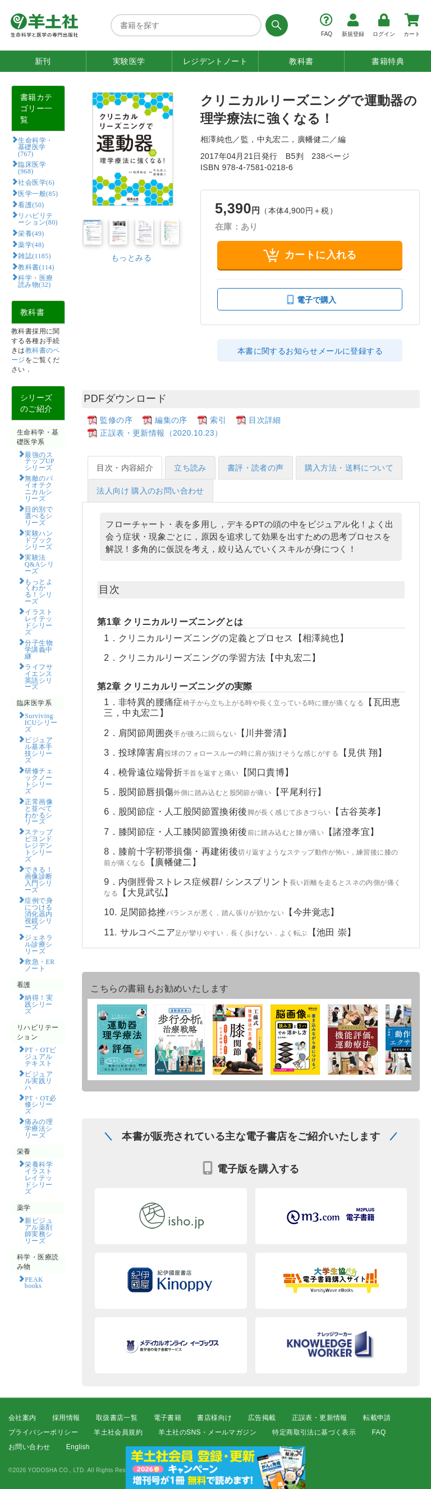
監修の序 (116, 419)
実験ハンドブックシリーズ (39, 539)
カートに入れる (310, 255)
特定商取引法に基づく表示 (314, 1432)
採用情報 (66, 1418)
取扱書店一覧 (116, 1418)
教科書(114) (36, 266)
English (78, 1447)
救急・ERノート (40, 964)
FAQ (379, 1432)
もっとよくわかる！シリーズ (39, 591)
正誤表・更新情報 (319, 1418)
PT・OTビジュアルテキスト (41, 1056)
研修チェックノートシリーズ (39, 780)
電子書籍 (168, 1418)
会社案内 (22, 1418)
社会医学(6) (36, 182)
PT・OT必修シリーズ (41, 1104)
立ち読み (190, 467)
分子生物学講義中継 (39, 649)
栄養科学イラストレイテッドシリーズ (39, 1177)
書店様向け (214, 1418)
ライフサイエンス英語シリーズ (39, 676)
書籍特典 (388, 61)
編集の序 (171, 419)
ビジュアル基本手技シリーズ (39, 749)
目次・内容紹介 (125, 467)
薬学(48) (31, 244)
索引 (218, 419)
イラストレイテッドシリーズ (39, 621)
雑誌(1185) (34, 255)
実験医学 (129, 61)
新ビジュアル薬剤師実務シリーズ (39, 1230)
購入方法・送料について (349, 467)
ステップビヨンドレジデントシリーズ (39, 845)
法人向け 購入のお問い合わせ (150, 490)
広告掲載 (262, 1418)
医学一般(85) (38, 193)
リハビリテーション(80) (38, 218)
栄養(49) (31, 233)
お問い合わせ (29, 1447)
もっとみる (131, 257)
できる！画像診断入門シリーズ (39, 879)
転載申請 (377, 1418)
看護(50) (31, 204)
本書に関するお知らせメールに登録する (310, 350)
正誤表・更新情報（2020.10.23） (161, 432)
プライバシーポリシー (43, 1432)
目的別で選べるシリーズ (39, 515)
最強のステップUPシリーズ (39, 461)
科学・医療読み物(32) (35, 280)
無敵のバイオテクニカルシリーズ (39, 487)
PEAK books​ (38, 1282)
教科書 (301, 61)
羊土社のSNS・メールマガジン (207, 1432)
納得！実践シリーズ (39, 1004)
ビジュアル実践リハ (39, 1080)
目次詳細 (265, 419)
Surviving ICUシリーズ (41, 722)
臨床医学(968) (32, 167)
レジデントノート (215, 61)
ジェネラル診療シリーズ (39, 944)
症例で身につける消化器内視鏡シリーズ (39, 913)
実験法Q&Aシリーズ (39, 564)
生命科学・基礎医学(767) (35, 146)
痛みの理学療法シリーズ (39, 1128)
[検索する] (275, 25)
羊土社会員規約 (118, 1432)
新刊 (43, 61)
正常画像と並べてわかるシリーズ (39, 811)
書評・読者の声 (255, 467)
